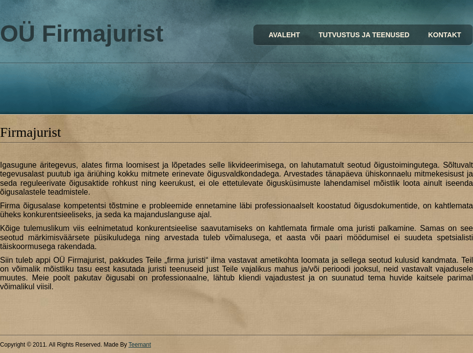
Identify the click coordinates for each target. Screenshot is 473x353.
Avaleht (284, 35)
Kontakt (444, 35)
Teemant (139, 344)
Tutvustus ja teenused (364, 35)
